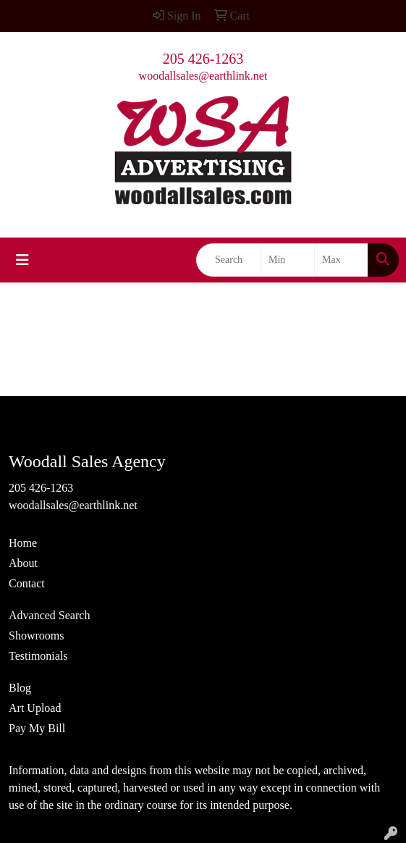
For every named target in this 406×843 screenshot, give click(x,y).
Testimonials (38, 656)
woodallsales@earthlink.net (203, 76)
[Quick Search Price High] (341, 260)
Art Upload (35, 708)
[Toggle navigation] (22, 260)
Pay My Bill (37, 728)
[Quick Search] (228, 260)
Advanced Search (49, 615)
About (23, 563)
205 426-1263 (203, 59)
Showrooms (36, 635)
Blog (20, 687)
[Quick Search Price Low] (288, 260)
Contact (27, 583)
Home (23, 543)
